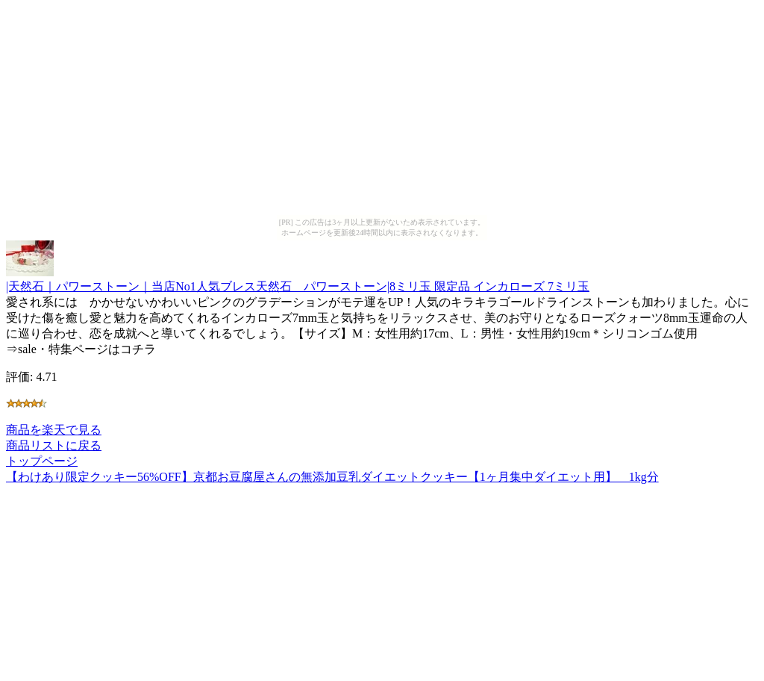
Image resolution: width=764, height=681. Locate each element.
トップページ (42, 461)
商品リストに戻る (53, 445)
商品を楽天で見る (53, 429)
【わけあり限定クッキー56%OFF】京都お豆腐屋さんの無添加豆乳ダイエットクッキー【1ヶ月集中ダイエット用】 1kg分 (332, 476)
